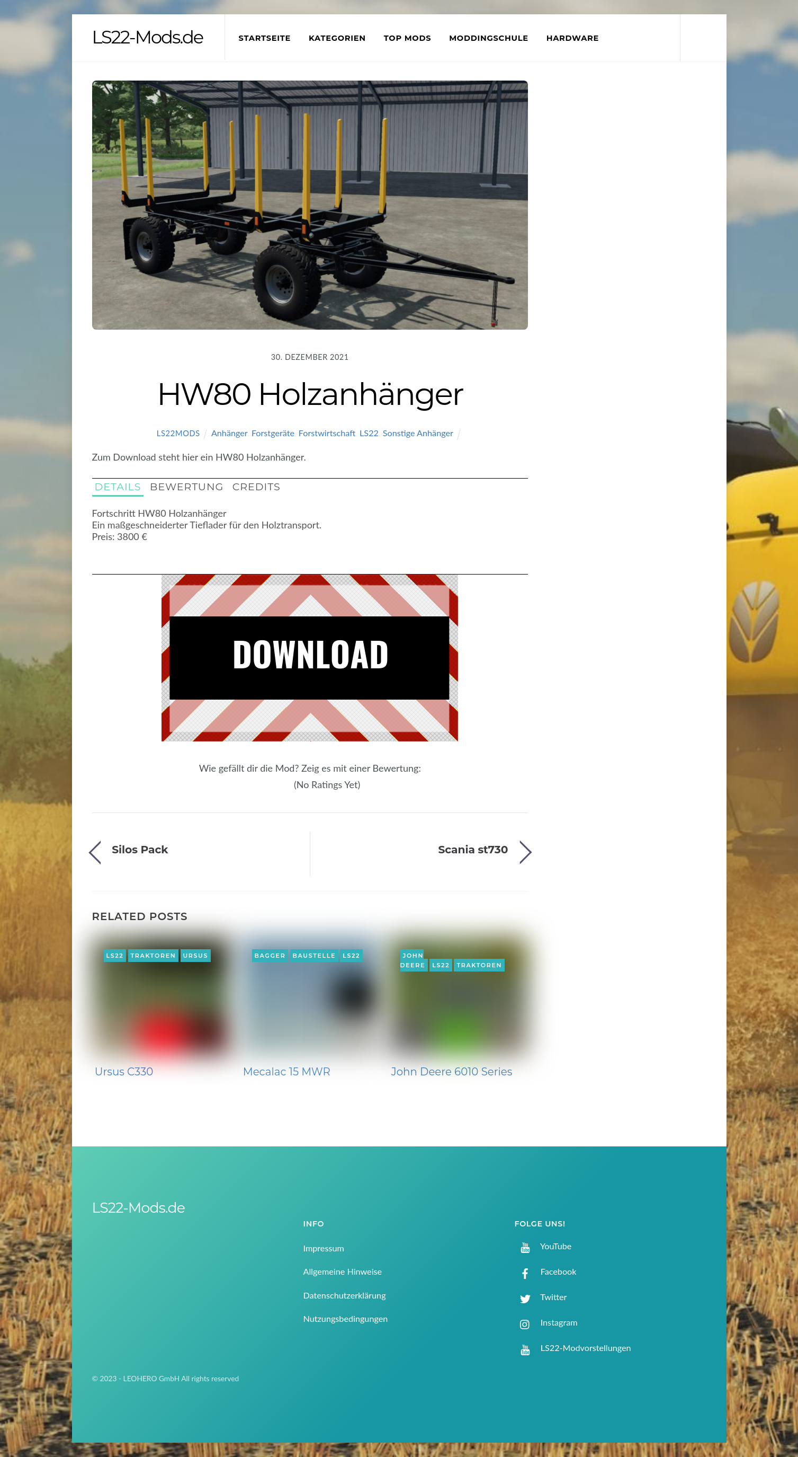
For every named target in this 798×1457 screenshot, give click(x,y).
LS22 (369, 433)
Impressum (323, 1248)
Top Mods (408, 38)
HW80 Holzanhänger (310, 394)
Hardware (572, 38)
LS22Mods (178, 433)
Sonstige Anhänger (418, 433)
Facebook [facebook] (546, 1271)
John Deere (413, 960)
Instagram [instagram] (546, 1322)
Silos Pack (140, 849)
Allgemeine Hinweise (342, 1271)
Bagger (269, 955)
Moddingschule (488, 38)
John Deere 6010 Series (452, 1071)
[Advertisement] (632, 257)
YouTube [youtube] (543, 1246)
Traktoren (153, 955)
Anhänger (229, 433)
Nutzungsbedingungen (345, 1318)
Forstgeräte (273, 433)
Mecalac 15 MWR (286, 1071)
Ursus (195, 955)
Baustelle (314, 955)
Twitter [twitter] (541, 1297)
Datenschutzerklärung (344, 1295)
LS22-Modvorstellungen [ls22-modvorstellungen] (573, 1348)
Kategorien (337, 38)
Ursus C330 (124, 1071)
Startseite (265, 38)
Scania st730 (473, 849)
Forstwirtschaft (327, 433)
